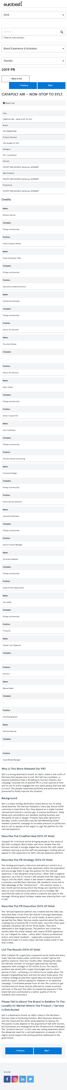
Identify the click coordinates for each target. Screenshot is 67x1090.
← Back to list (15, 78)
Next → (51, 85)
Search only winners (13, 37)
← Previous (23, 85)
